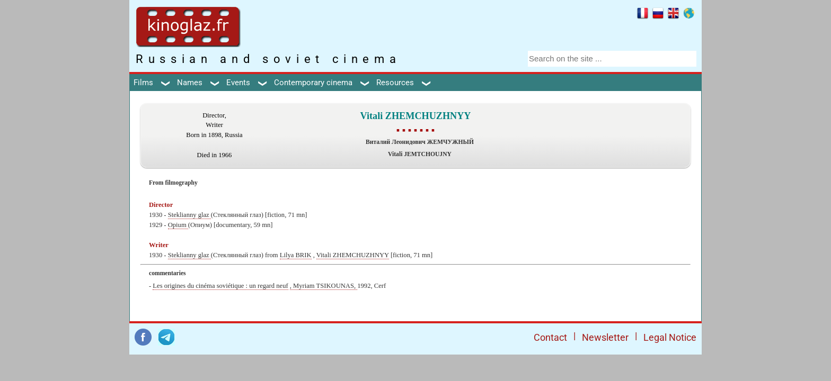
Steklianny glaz (189, 215)
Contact (550, 337)
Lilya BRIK (296, 255)
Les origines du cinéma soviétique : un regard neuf (220, 285)
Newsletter (605, 337)
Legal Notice (669, 337)
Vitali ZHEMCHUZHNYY (352, 255)
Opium (178, 225)
